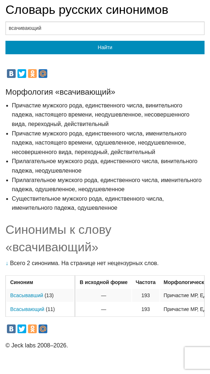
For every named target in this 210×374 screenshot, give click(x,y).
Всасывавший (26, 295)
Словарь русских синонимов (87, 9)
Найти (105, 47)
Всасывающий (27, 309)
